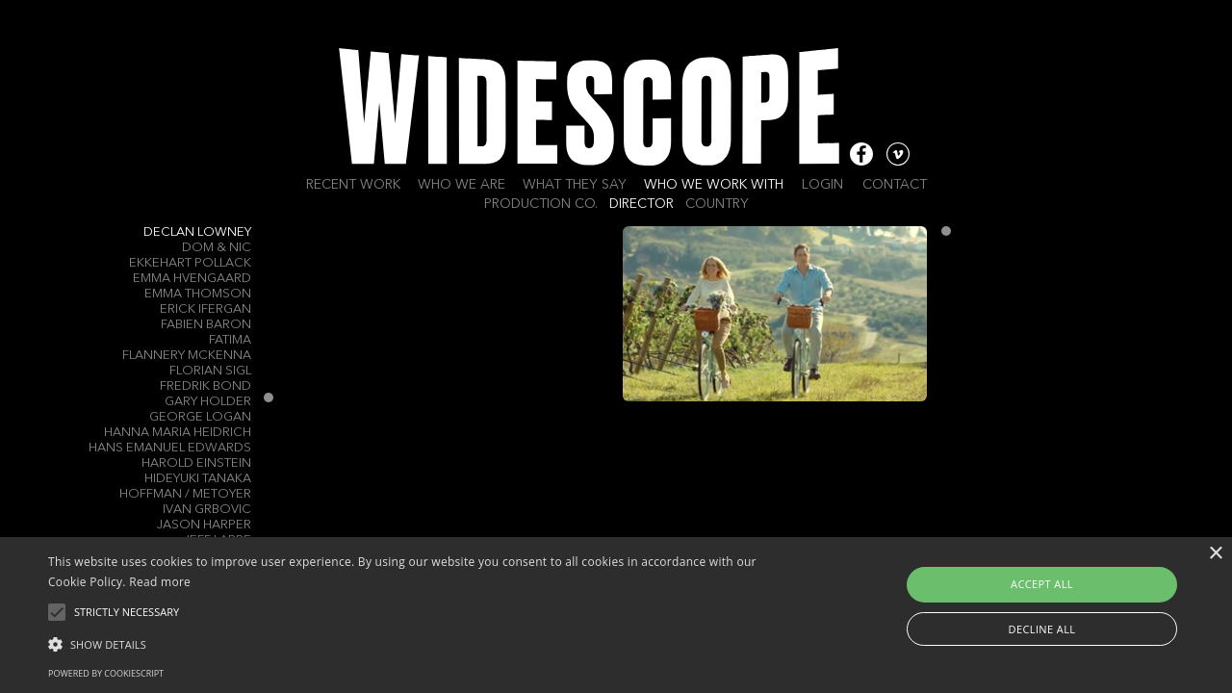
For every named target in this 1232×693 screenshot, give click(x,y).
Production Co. (541, 204)
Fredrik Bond (205, 386)
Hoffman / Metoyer (185, 494)
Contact (894, 185)
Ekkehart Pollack (190, 263)
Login (822, 185)
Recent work (353, 185)
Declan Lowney (197, 232)
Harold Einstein (196, 463)
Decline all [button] (1042, 629)
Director (641, 204)
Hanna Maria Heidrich (177, 432)
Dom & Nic (216, 248)
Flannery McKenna (186, 355)
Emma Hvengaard (192, 278)
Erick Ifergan (205, 309)
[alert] (616, 615)
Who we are (461, 185)
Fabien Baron (206, 325)
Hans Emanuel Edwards (170, 448)
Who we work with (713, 185)
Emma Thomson (197, 294)
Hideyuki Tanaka (197, 479)
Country (717, 204)
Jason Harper (204, 525)
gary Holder (208, 402)
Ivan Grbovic (207, 509)
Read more (160, 582)
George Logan (200, 417)
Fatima (230, 340)
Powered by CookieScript (106, 673)
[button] (417, 643)
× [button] (1215, 554)
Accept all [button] (1042, 584)
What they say (575, 185)
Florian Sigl (210, 371)
